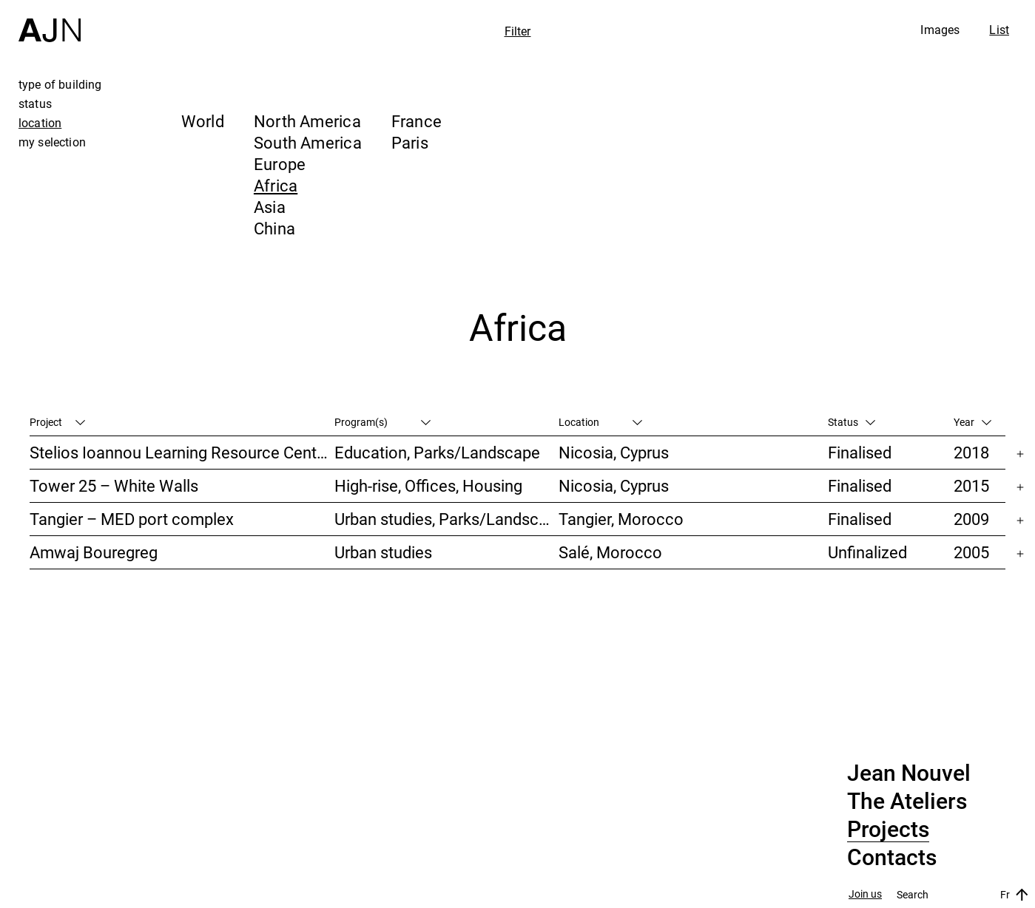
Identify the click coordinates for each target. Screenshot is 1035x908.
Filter (518, 31)
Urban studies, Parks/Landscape (446, 518)
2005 (971, 552)
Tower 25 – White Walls (114, 485)
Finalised (859, 452)
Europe (280, 164)
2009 (971, 518)
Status (851, 422)
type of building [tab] (60, 84)
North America (307, 121)
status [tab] (35, 103)
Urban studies (383, 552)
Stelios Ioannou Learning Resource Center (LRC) (182, 452)
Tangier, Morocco (621, 518)
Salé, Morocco (610, 552)
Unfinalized (867, 552)
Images (940, 29)
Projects (888, 830)
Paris (409, 142)
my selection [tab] (52, 142)
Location (600, 422)
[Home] (49, 21)
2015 (971, 485)
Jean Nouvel (909, 773)
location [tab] (39, 123)
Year (972, 422)
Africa (275, 185)
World (202, 121)
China (274, 228)
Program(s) (382, 422)
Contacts (892, 858)
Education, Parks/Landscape (437, 452)
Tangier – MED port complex (132, 518)
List (999, 29)
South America (308, 142)
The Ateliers (907, 801)
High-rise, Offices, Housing (428, 485)
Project (57, 422)
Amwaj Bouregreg (94, 552)
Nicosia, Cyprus (614, 452)
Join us (865, 894)
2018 (971, 452)
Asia (270, 206)
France (416, 121)
